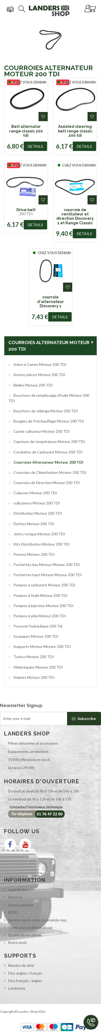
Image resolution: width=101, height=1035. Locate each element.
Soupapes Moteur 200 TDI (35, 636)
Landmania (16, 988)
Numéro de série (21, 965)
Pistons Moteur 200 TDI (34, 554)
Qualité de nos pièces (25, 935)
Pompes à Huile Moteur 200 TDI (40, 595)
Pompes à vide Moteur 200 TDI (39, 616)
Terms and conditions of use (30, 927)
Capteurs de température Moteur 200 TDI (49, 441)
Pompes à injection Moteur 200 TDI (43, 605)
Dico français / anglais (25, 981)
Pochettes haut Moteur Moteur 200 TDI (47, 574)
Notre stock (17, 942)
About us (15, 897)
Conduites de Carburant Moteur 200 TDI (48, 452)
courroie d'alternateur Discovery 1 (50, 301)
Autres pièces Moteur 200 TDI (39, 374)
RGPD (13, 912)
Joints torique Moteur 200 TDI (39, 534)
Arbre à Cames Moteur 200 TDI (40, 364)
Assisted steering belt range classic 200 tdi (75, 131)
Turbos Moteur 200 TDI (33, 656)
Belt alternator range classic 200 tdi (26, 131)
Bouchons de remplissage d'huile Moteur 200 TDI (48, 398)
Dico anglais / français (25, 973)
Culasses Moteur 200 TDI (35, 493)
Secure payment (20, 905)
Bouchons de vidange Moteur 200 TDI (45, 411)
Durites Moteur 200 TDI (33, 523)
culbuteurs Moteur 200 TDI (36, 503)
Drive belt (26, 210)
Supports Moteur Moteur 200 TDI (42, 646)
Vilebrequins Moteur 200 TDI (38, 667)
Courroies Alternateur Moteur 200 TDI (48, 462)
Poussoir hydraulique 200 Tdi (37, 626)
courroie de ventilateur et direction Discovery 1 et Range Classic (75, 216)
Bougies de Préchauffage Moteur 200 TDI (48, 421)
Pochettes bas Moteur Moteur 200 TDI (46, 564)
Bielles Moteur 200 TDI (33, 385)
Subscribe (84, 719)
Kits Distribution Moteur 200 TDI (41, 544)
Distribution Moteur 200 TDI (37, 513)
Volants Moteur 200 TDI (34, 677)
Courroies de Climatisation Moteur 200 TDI (49, 472)
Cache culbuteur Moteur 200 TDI (41, 431)
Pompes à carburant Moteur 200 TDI (44, 585)
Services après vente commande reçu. (37, 920)
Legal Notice (17, 890)
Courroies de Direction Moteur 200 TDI (46, 482)
